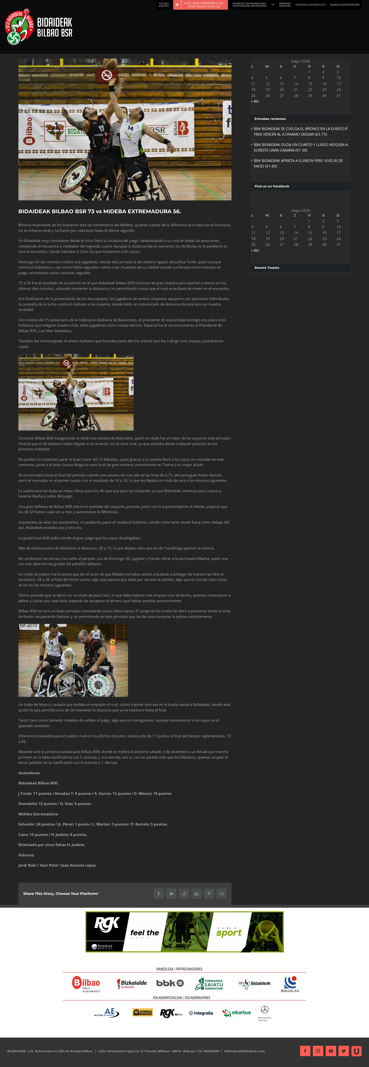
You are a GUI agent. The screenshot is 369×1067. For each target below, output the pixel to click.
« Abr (253, 101)
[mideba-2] (124, 128)
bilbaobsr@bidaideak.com (244, 1050)
